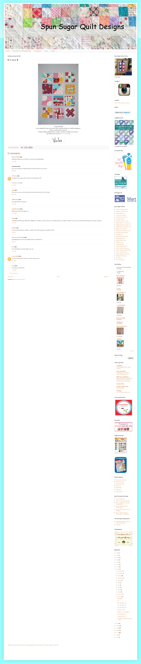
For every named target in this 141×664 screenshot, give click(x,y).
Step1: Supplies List (120, 499)
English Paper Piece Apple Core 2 (123, 225)
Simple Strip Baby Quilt (121, 246)
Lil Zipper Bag (119, 234)
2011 (117, 623)
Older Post (106, 277)
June (119, 585)
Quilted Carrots (119, 242)
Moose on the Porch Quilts (18, 237)
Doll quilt (118, 525)
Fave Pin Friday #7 (121, 614)
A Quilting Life (120, 271)
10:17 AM (14, 213)
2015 (117, 562)
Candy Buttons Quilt (121, 215)
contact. (53, 51)
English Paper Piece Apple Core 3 (123, 227)
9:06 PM (14, 242)
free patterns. (38, 51)
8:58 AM (14, 171)
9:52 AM (14, 204)
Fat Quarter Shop (120, 484)
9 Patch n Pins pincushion (122, 209)
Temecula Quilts (65, 134)
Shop (46, 51)
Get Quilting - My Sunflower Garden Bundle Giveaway (122, 373)
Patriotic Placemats (120, 238)
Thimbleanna (119, 322)
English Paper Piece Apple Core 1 (123, 223)
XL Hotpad (118, 258)
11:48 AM (14, 270)
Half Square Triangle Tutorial (123, 231)
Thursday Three (121, 616)
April (119, 590)
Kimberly (14, 228)
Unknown (14, 176)
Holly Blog (118, 391)
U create (118, 288)
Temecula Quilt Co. (121, 292)
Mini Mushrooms (120, 482)
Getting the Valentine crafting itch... (124, 619)
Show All (131, 351)
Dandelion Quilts (16, 209)
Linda (13, 266)
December (120, 571)
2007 (117, 633)
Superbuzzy (119, 490)
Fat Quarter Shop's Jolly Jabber (123, 267)
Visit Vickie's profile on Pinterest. (122, 103)
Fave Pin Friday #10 (121, 603)
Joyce (13, 247)
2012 (117, 569)
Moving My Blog (120, 388)
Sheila (13, 218)
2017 (117, 557)
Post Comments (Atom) (19, 279)
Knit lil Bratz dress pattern (122, 232)
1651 (118, 601)
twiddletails (119, 339)
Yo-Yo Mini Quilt (120, 260)
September (120, 578)
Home (8, 51)
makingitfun (119, 366)
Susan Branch (119, 492)
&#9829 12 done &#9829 (123, 612)
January (120, 597)
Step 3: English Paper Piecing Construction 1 (122, 503)
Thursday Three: (121, 610)
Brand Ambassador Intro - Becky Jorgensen (123, 367)
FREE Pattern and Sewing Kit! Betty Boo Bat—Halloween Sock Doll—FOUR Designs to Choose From (124, 380)
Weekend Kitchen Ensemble (122, 254)
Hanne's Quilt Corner (121, 326)
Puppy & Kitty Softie (121, 240)
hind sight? (119, 598)
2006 (117, 635)
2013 (117, 567)
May (119, 587)
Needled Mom (15, 199)
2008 (117, 630)
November (120, 573)
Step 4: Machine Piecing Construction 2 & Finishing (122, 513)
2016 (117, 560)
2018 (117, 555)
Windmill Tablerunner (121, 256)
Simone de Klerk (16, 157)
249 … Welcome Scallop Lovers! (123, 392)
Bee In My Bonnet (120, 276)
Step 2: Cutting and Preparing (123, 501)
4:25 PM (14, 251)
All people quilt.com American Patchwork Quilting (123, 522)
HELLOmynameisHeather (122, 377)
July (119, 583)
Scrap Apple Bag (120, 244)
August (119, 580)
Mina (13, 190)
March (119, 592)
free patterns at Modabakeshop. (21, 51)
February (120, 594)
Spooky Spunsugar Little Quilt (123, 250)
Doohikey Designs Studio (122, 387)
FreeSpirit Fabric (120, 384)
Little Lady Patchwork (121, 480)
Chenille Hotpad (120, 219)
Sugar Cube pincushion (121, 252)
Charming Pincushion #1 (121, 217)
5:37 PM (14, 261)
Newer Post (10, 277)
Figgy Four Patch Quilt (121, 229)
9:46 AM (14, 194)
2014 (117, 564)
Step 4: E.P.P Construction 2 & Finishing (123, 510)
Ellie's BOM (118, 488)
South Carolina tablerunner (122, 248)
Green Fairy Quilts (120, 318)
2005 (117, 637)
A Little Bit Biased (120, 305)
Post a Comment (14, 273)
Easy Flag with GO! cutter (122, 221)
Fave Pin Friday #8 (121, 607)
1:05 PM (13, 232)
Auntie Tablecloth (120, 213)
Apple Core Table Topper (122, 211)
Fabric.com (118, 486)
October (120, 576)
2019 (117, 553)
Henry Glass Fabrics (121, 371)
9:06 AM (14, 185)
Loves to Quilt (15, 256)
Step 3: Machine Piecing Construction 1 (121, 506)
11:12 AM (14, 223)
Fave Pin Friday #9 (121, 605)
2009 (117, 628)
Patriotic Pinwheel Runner (122, 236)
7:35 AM (14, 161)
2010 (117, 626)
